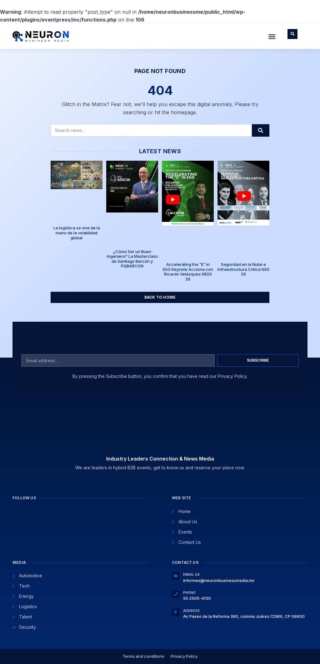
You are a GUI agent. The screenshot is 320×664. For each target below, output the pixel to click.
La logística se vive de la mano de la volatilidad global (76, 232)
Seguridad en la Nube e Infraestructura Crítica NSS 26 (243, 269)
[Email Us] (175, 576)
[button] (272, 36)
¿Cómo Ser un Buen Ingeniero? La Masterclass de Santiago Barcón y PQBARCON (132, 259)
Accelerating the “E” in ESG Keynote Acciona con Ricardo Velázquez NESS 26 (188, 271)
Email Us (191, 574)
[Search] (260, 130)
